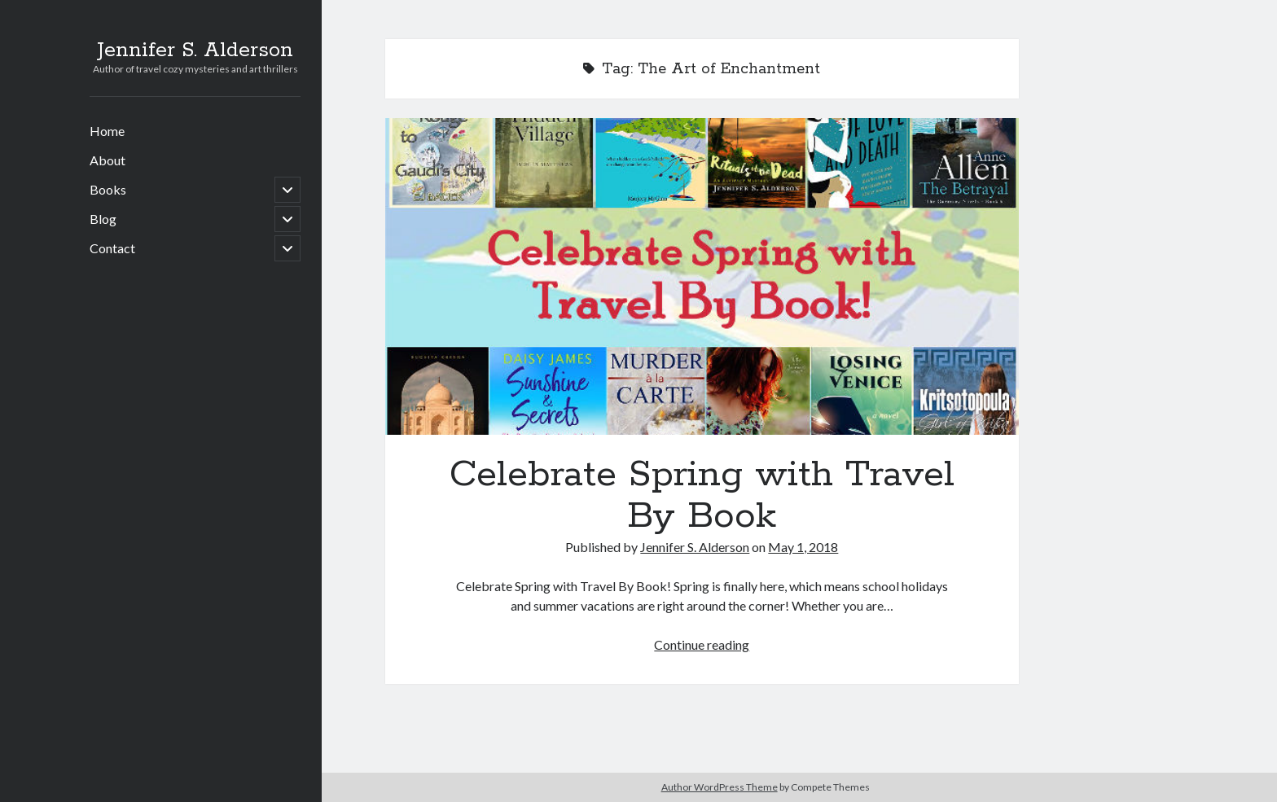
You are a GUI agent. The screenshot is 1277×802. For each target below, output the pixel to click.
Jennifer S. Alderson (195, 50)
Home (107, 130)
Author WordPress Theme (719, 787)
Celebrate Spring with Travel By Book (702, 276)
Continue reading (701, 644)
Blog (103, 218)
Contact (112, 248)
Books (108, 189)
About (107, 160)
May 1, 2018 (803, 546)
